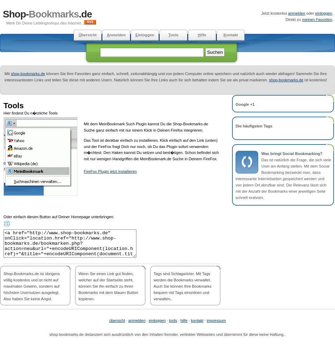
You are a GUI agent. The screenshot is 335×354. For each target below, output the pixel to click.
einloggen (323, 13)
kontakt (197, 326)
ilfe (202, 35)
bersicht (88, 35)
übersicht (117, 326)
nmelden (116, 35)
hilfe (184, 326)
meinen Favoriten (317, 19)
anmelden (296, 13)
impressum (216, 326)
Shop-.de (47, 14)
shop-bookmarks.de (28, 74)
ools (173, 35)
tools (173, 326)
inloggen (144, 35)
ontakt (230, 35)
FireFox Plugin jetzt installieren (110, 171)
